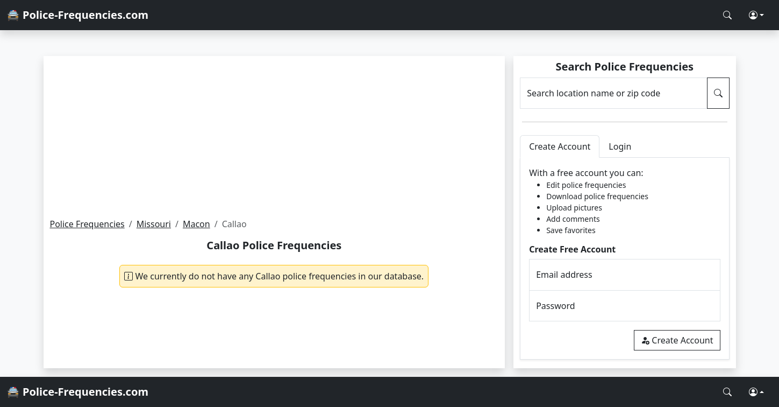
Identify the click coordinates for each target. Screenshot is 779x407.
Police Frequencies (87, 224)
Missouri (154, 224)
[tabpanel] (624, 259)
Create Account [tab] (559, 146)
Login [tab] (620, 146)
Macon (196, 224)
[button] (756, 15)
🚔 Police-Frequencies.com (77, 15)
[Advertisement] (274, 136)
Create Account (677, 340)
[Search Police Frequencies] (727, 15)
